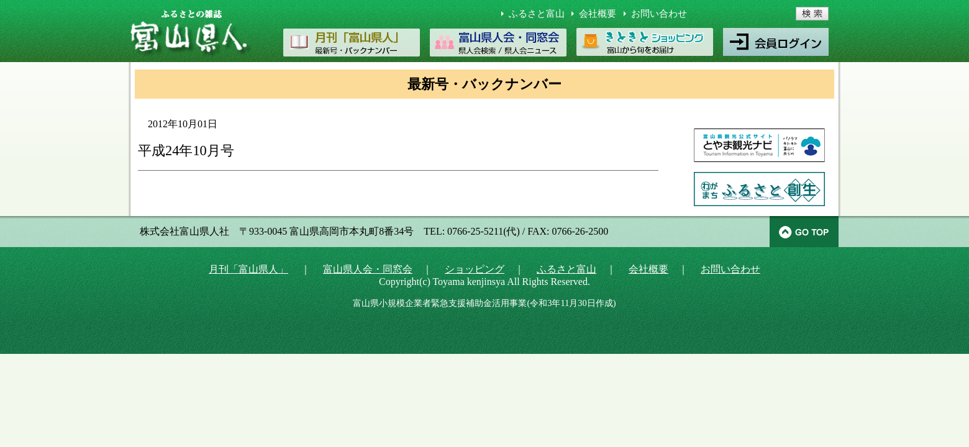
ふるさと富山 (537, 14)
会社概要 (597, 14)
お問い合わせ (659, 14)
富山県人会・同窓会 (367, 269)
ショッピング (474, 269)
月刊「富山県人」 (248, 269)
